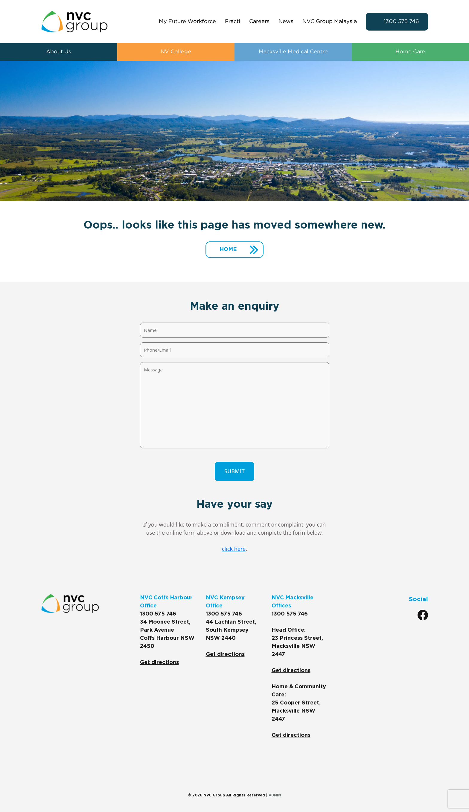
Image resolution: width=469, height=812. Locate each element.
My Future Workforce (187, 21)
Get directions (159, 662)
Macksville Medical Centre (293, 52)
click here (234, 548)
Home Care (410, 52)
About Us (58, 52)
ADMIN (275, 795)
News (285, 21)
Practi (232, 21)
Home (228, 249)
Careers (259, 21)
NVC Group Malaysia (329, 21)
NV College (176, 52)
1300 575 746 (401, 21)
